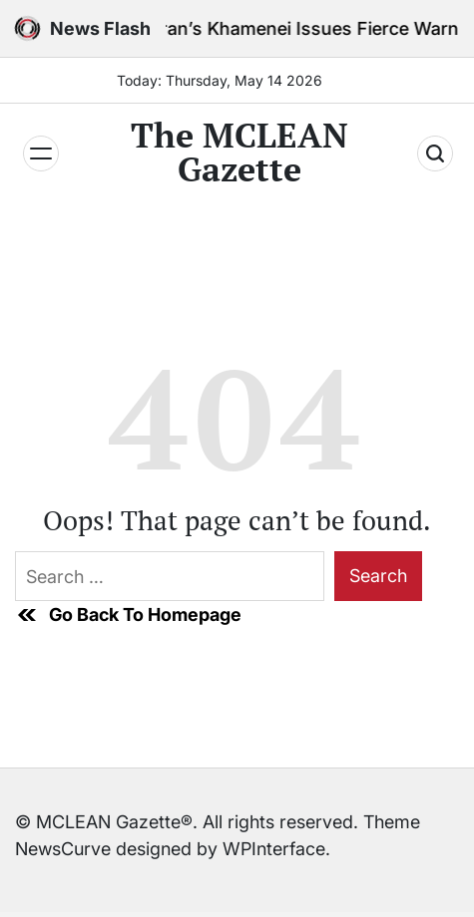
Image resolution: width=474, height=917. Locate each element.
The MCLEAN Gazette (239, 152)
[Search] (435, 153)
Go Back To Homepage (128, 615)
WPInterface (274, 848)
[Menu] (41, 153)
